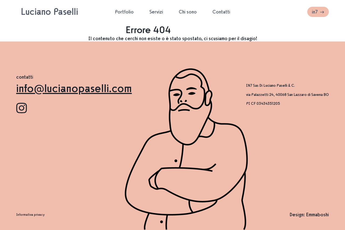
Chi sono (188, 12)
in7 (318, 12)
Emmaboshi (317, 215)
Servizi (156, 12)
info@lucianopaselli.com (74, 88)
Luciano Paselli (49, 11)
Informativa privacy (30, 215)
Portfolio (124, 12)
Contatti (221, 12)
